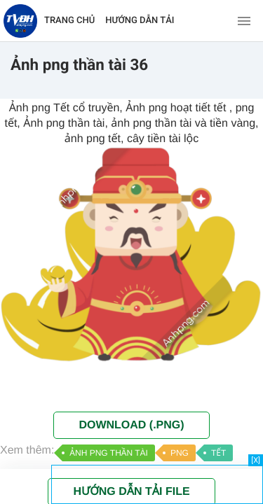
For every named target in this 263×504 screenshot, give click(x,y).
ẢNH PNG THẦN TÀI (108, 453)
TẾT (218, 453)
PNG (179, 453)
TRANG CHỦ (69, 20)
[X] (255, 460)
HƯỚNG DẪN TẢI (139, 20)
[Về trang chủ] (20, 21)
